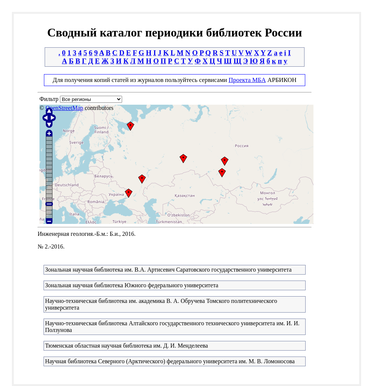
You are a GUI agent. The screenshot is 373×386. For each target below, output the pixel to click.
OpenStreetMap (64, 108)
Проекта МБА (247, 79)
